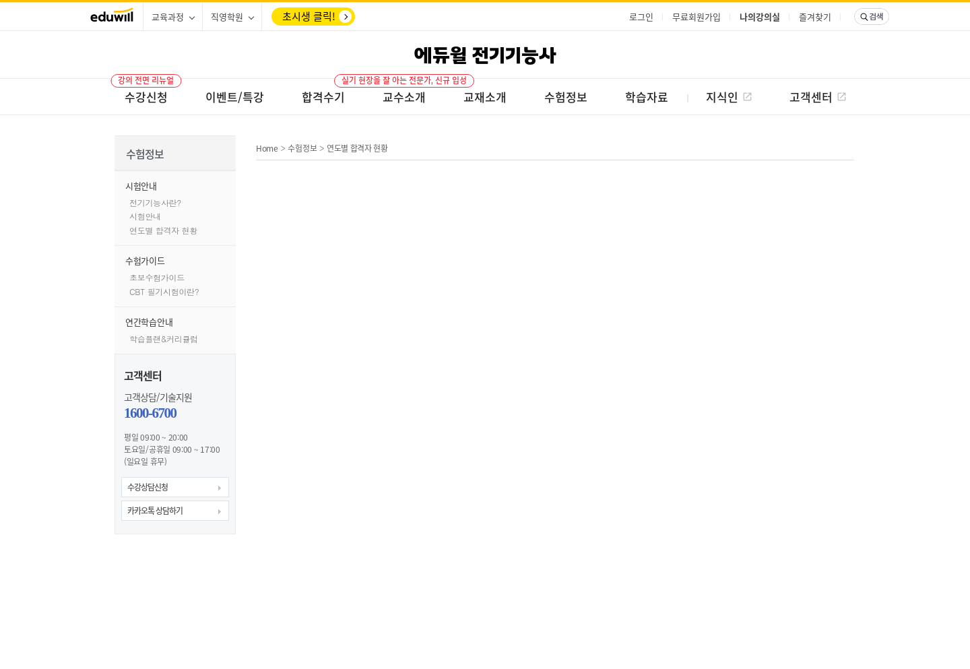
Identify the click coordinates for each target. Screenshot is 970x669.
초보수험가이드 (157, 277)
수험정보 (302, 148)
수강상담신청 (147, 487)
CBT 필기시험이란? (164, 291)
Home (267, 148)
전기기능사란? (155, 202)
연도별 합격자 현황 (163, 230)
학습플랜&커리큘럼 (163, 338)
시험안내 (145, 216)
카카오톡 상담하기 (155, 511)
